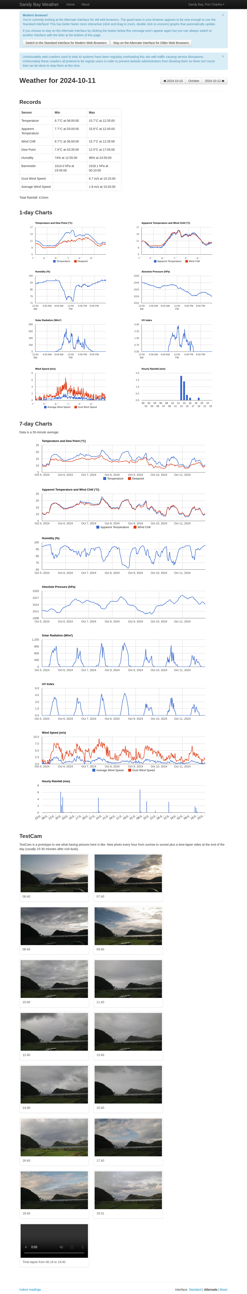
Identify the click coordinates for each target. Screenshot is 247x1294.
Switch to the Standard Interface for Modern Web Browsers (66, 43)
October (193, 81)
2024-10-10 (173, 81)
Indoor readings (30, 1289)
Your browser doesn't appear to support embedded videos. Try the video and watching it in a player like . (54, 1241)
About (85, 4)
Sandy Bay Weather (39, 4)
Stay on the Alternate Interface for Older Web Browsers (151, 43)
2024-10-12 (215, 81)
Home (70, 4)
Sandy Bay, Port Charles (206, 4)
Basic (224, 1289)
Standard (195, 1289)
